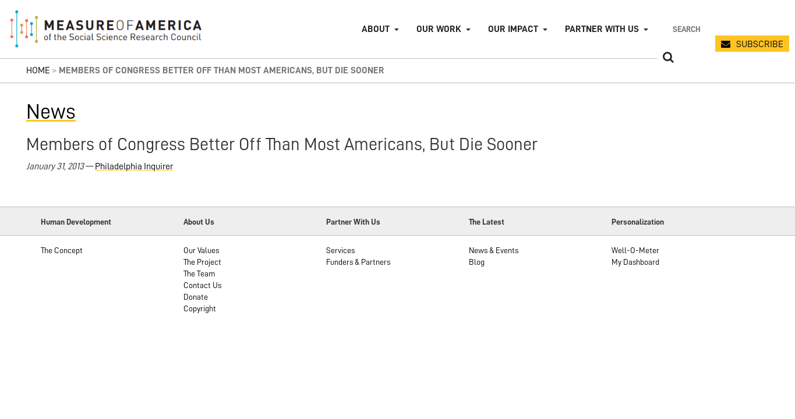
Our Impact (513, 29)
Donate (195, 297)
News (51, 111)
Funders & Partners (358, 262)
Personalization (638, 222)
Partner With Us (353, 222)
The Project (202, 262)
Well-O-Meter (635, 250)
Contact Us (202, 285)
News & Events (493, 250)
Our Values (201, 250)
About (376, 29)
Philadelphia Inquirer (134, 166)
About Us (198, 222)
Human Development (76, 222)
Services (340, 250)
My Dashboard (635, 262)
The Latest (486, 222)
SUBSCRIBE (759, 44)
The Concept (62, 250)
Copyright (199, 308)
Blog (477, 262)
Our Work (438, 29)
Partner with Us (602, 29)
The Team (199, 273)
